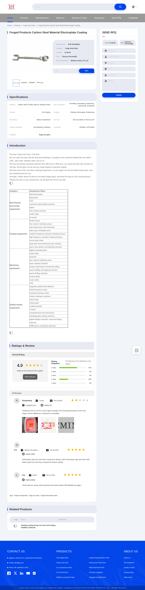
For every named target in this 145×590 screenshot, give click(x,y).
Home (10, 18)
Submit (119, 95)
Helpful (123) (30, 454)
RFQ (86, 71)
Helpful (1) (48, 405)
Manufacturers (42, 18)
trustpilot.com (31, 405)
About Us (60, 18)
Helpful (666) (30, 480)
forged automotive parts (49, 495)
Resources (99, 18)
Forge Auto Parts (29, 25)
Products (24, 18)
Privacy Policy (129, 572)
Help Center (128, 577)
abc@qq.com (16, 563)
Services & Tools (79, 18)
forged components (21, 495)
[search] (120, 7)
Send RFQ (116, 18)
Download (133, 18)
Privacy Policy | (24, 588)
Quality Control (129, 567)
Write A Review (30, 377)
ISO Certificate (129, 563)
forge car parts (34, 495)
